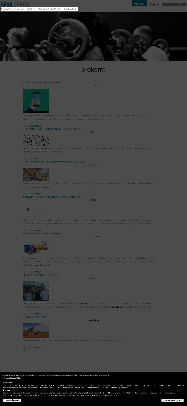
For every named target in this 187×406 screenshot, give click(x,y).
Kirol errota (43, 9)
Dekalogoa (6, 9)
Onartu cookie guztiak (172, 401)
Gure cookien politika (11, 378)
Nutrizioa (30, 9)
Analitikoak (9, 391)
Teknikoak (9, 383)
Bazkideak (56, 9)
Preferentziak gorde (12, 401)
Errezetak (19, 9)
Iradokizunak (69, 9)
